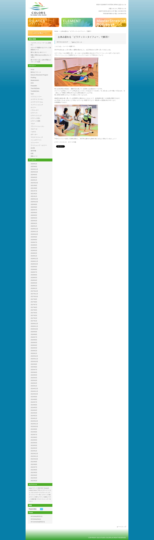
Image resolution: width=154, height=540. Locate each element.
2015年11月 (34, 359)
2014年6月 (34, 405)
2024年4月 (34, 174)
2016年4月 (34, 345)
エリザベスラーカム (37, 102)
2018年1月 (34, 288)
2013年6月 (34, 437)
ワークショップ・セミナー (39, 145)
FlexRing (33, 77)
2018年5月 (34, 277)
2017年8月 (34, 302)
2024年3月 (34, 177)
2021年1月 (34, 196)
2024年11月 (34, 169)
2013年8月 (34, 432)
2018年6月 (34, 275)
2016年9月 (34, 332)
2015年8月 (34, 367)
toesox (35, 490)
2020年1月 (34, 226)
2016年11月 (34, 326)
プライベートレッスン (37, 126)
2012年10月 (34, 459)
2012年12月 (34, 453)
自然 (32, 153)
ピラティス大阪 (46, 494)
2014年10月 (34, 394)
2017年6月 (34, 307)
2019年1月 (34, 256)
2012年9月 (34, 461)
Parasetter (34, 86)
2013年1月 (34, 451)
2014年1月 (34, 418)
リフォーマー (35, 142)
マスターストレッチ (37, 137)
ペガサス (33, 132)
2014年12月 (34, 388)
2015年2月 (34, 383)
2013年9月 (34, 429)
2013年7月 (34, 434)
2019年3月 (34, 250)
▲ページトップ (121, 526)
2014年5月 (34, 407)
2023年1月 (34, 180)
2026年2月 (34, 164)
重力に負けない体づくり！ (39, 52)
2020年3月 (34, 220)
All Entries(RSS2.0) (36, 516)
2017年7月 (34, 304)
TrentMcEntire (35, 91)
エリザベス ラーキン (37, 99)
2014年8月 (34, 399)
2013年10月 (34, 426)
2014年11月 (34, 391)
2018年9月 (34, 267)
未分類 (33, 148)
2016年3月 (34, 348)
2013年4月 (34, 443)
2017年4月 (34, 313)
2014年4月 (34, 410)
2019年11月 (34, 231)
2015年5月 (34, 375)
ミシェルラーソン (36, 140)
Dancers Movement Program (39, 75)
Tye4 (73, 42)
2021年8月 (34, 188)
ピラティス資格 (35, 121)
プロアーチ (34, 129)
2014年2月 (34, 415)
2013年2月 (34, 448)
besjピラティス (33, 488)
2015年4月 (34, 378)
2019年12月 (34, 229)
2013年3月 (34, 445)
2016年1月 (34, 353)
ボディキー (34, 134)
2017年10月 (34, 296)
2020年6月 (34, 212)
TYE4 (38, 490)
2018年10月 (34, 264)
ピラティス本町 (33, 497)
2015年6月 (34, 372)
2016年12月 (34, 323)
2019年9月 (34, 237)
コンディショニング (37, 104)
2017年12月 (34, 291)
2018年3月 (34, 283)
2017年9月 (34, 299)
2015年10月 (34, 361)
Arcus (32, 69)
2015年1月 (34, 386)
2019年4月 (34, 248)
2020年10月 (34, 202)
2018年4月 (34, 280)
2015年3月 (34, 380)
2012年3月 (34, 478)
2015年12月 (34, 356)
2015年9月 (34, 364)
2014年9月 (34, 396)
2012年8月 (34, 464)
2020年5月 (34, 215)
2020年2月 (34, 223)
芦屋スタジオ (122, 8)
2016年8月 (34, 334)
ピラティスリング (36, 115)
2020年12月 (34, 199)
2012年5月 (34, 472)
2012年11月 (34, 456)
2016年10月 (34, 329)
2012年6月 (34, 470)
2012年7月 (34, 467)
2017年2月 (34, 318)
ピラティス (78, 42)
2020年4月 (34, 218)
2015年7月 (34, 369)
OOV (32, 83)
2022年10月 (34, 183)
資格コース (34, 156)
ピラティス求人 (35, 118)
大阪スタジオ (113, 8)
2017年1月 (34, 321)
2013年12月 (34, 421)
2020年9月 (34, 204)
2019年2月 (34, 253)
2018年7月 (34, 272)
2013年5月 (34, 440)
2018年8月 (34, 269)
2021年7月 (34, 191)
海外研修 (33, 151)
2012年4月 (34, 475)
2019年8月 (34, 239)
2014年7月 (34, 402)
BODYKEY (41, 488)
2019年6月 (34, 245)
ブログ (33, 123)
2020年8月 (34, 207)
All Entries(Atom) (36, 519)
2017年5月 (34, 310)
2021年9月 (34, 185)
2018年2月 (34, 285)
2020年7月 (34, 210)
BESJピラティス (36, 72)
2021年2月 (34, 193)
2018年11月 (34, 261)
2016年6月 (34, 340)
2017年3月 (34, 315)
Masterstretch (35, 80)
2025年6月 (34, 166)
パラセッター (35, 110)
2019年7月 (34, 242)
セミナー (33, 107)
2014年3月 (34, 413)
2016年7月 (34, 337)
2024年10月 (34, 172)
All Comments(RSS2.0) (38, 522)
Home (56, 31)
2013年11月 (34, 424)
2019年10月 (34, 234)
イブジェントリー (36, 96)
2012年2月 (34, 480)
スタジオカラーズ (36, 492)
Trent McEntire (35, 88)
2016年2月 (34, 350)
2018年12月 (34, 258)
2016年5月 (34, 342)
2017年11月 (34, 294)
